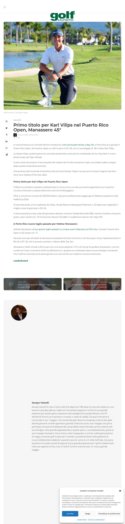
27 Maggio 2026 (101, 415)
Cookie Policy (82, 519)
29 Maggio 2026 (18, 415)
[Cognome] (92, 451)
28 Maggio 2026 (59, 412)
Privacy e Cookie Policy (96, 519)
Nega (87, 513)
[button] (120, 491)
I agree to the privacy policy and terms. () (88, 481)
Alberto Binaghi (90, 415)
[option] (22, 398)
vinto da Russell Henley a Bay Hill (77, 145)
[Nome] (92, 443)
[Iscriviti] (92, 487)
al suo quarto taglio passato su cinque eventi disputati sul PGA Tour (65, 229)
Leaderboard (20, 260)
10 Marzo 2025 (33, 135)
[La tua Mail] (92, 459)
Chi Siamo (52, 512)
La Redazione (8, 415)
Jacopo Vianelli (23, 135)
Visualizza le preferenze (109, 513)
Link (110, 481)
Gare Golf (17, 120)
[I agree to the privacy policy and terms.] (65, 481)
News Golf (22, 282)
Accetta (70, 513)
